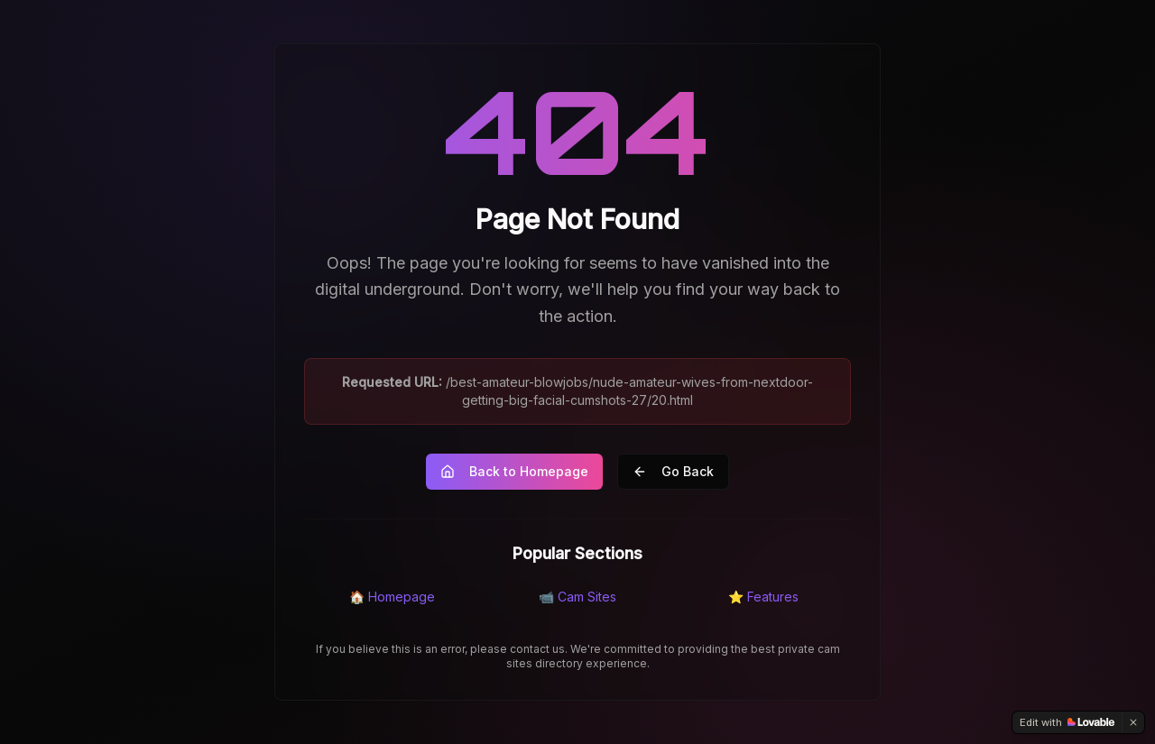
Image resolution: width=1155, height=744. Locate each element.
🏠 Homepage (392, 596)
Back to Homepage (514, 471)
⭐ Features (763, 596)
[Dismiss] (1133, 722)
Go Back (673, 471)
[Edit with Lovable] (1067, 722)
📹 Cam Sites (577, 596)
